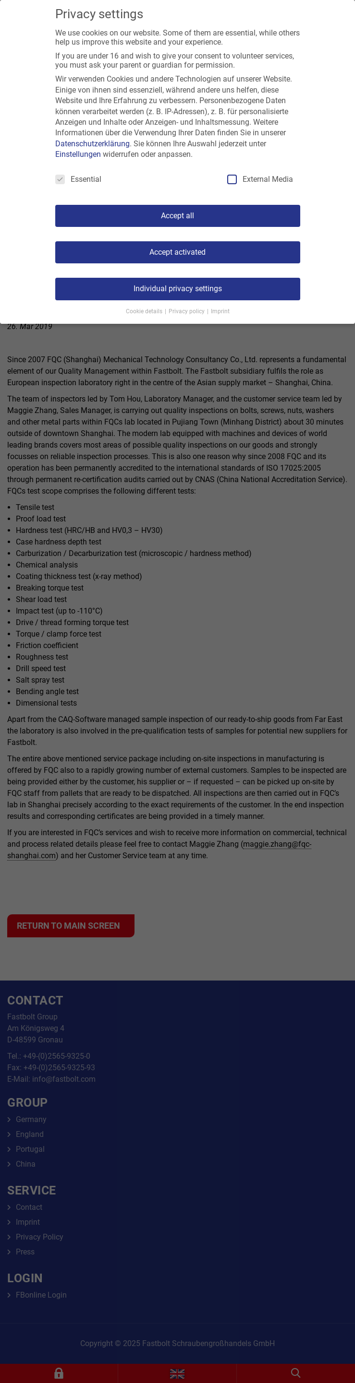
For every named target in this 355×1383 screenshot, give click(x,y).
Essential (78, 179)
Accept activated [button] (177, 252)
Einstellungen (78, 154)
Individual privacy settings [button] (178, 288)
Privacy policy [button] (187, 311)
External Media (260, 179)
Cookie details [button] (145, 311)
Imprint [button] (220, 311)
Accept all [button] (177, 215)
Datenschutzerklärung (92, 143)
